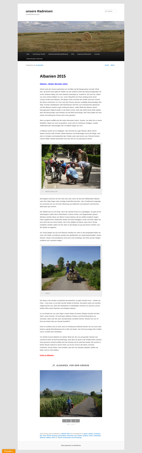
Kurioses (97, 54)
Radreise (42, 437)
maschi (60, 437)
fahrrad (49, 435)
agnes (86, 433)
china (44, 435)
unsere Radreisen (39, 11)
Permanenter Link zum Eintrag (72, 437)
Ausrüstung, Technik (39, 54)
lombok (80, 435)
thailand (48, 437)
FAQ (72, 54)
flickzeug (54, 435)
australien (97, 433)
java (75, 435)
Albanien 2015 (65, 433)
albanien (91, 433)
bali (41, 435)
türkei (53, 437)
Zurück (106, 65)
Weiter (113, 65)
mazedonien (97, 435)
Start (27, 54)
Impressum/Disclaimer (84, 54)
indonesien (70, 435)
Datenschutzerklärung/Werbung (58, 54)
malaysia (85, 435)
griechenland (62, 435)
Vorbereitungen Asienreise (34, 59)
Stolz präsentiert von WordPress (71, 445)
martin (91, 435)
